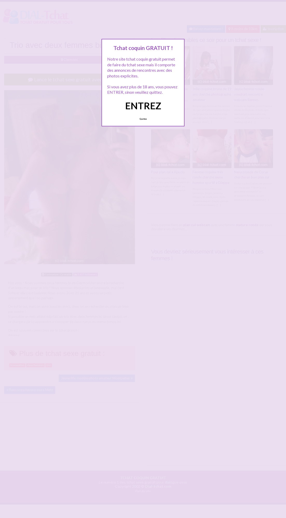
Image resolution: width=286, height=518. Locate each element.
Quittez (143, 119)
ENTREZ (143, 105)
